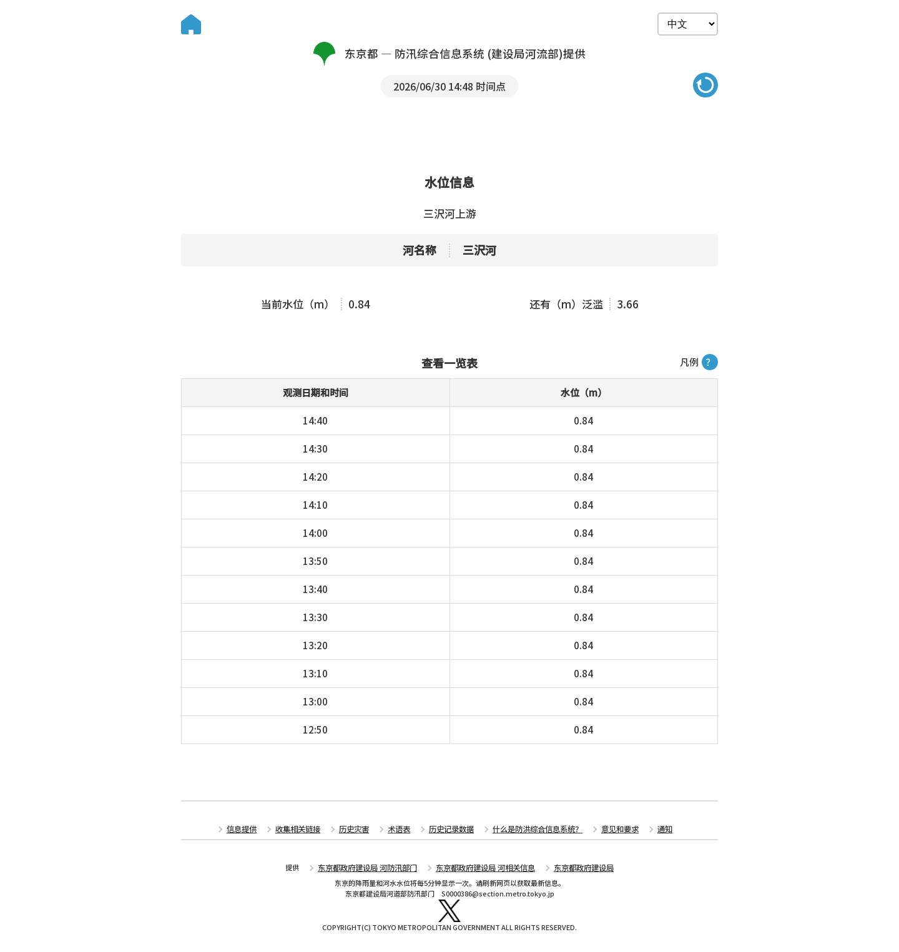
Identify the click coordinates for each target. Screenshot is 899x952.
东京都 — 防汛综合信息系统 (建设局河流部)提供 (449, 54)
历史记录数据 (452, 832)
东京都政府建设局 (575, 868)
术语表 (402, 832)
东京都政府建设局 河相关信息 (483, 868)
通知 (652, 832)
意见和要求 (609, 832)
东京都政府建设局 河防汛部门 (374, 868)
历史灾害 (359, 832)
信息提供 (253, 832)
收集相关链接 (306, 832)
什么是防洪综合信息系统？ (532, 832)
